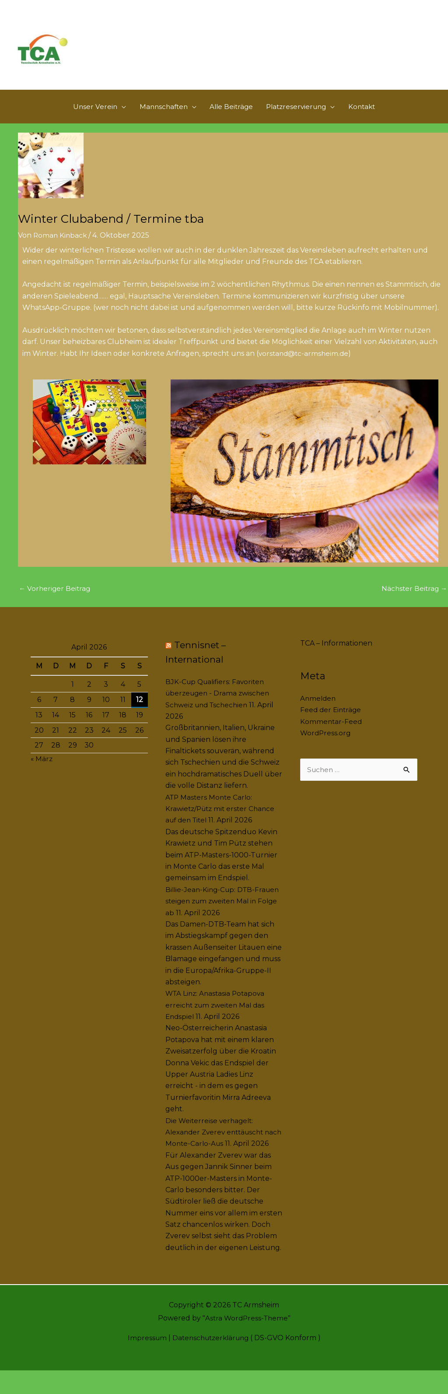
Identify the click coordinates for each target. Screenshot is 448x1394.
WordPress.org (326, 745)
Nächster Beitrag (413, 600)
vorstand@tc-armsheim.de (305, 364)
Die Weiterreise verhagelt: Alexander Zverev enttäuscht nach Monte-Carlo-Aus (217, 1144)
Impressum (144, 1361)
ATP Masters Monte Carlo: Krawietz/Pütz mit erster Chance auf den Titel (222, 820)
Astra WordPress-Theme (246, 1341)
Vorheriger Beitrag (55, 600)
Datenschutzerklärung (211, 1361)
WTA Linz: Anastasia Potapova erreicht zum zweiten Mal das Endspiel (217, 1017)
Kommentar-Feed (331, 733)
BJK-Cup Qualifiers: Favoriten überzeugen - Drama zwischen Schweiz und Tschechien (219, 705)
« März (42, 770)
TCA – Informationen (336, 655)
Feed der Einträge (332, 722)
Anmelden (318, 710)
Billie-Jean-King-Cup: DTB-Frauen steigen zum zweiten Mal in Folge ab (222, 913)
